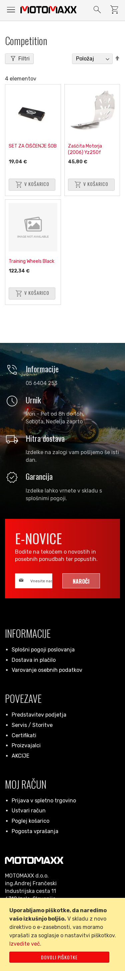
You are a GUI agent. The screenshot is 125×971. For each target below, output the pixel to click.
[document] (63, 934)
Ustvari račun (29, 810)
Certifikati (24, 735)
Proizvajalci (26, 745)
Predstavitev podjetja (39, 715)
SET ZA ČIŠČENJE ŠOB (33, 146)
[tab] (19, 58)
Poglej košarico (30, 821)
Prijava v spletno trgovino (44, 800)
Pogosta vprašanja (35, 831)
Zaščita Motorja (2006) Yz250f (85, 149)
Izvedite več (24, 944)
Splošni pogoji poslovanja (43, 649)
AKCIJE (20, 756)
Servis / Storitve (32, 725)
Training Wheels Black (31, 261)
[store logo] (48, 9)
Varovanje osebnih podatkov (47, 670)
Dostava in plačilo (34, 660)
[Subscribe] (81, 580)
